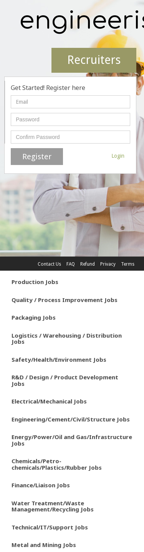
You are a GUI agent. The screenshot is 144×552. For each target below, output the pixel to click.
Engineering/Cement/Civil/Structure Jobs (71, 419)
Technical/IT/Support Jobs (50, 527)
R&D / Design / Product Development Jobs (65, 380)
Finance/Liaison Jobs (41, 485)
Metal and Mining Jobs (44, 545)
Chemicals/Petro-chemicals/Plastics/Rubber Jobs (57, 464)
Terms (127, 264)
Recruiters (94, 60)
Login (117, 156)
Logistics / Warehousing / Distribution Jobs (67, 339)
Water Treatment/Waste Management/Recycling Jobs (53, 506)
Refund (87, 264)
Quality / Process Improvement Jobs (65, 300)
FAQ (70, 264)
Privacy (108, 264)
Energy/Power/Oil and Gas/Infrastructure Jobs (72, 440)
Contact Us (49, 264)
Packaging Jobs (34, 317)
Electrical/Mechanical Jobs (49, 401)
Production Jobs (35, 282)
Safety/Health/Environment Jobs (59, 359)
